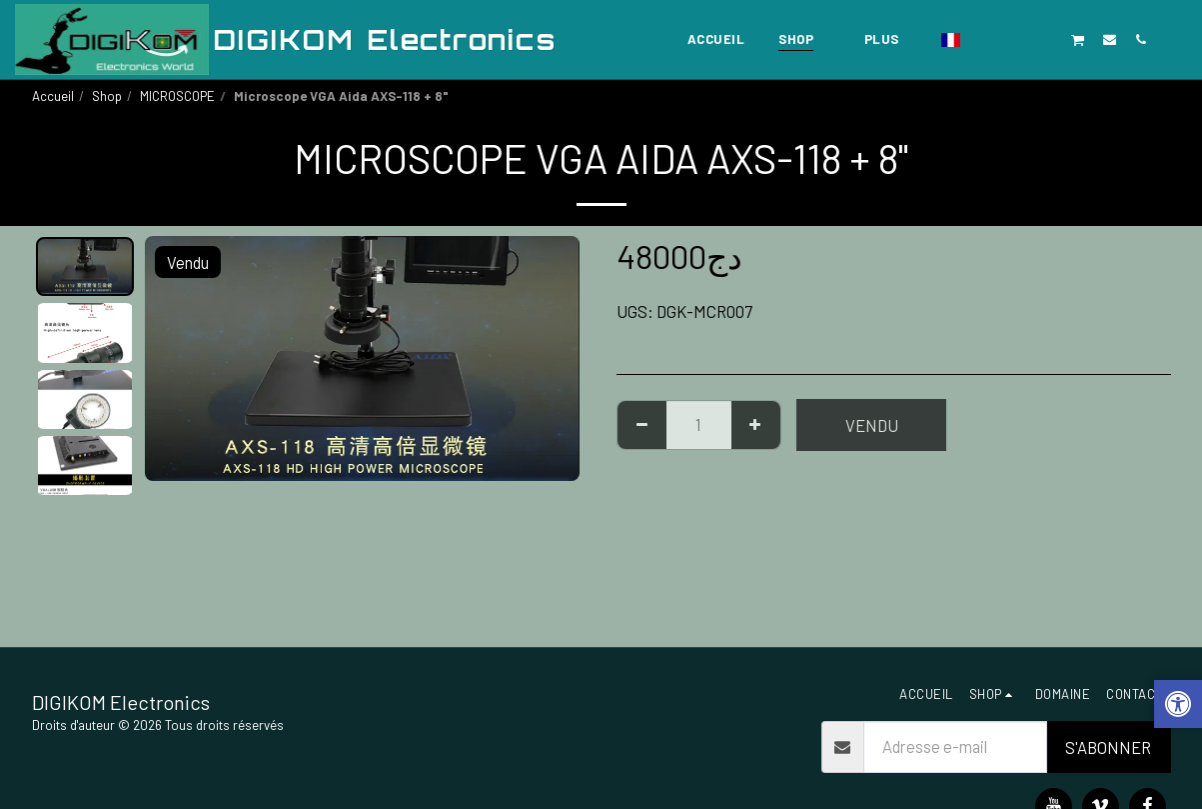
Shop (107, 96)
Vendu (871, 425)
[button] (984, 39)
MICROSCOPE (177, 96)
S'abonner (1108, 747)
